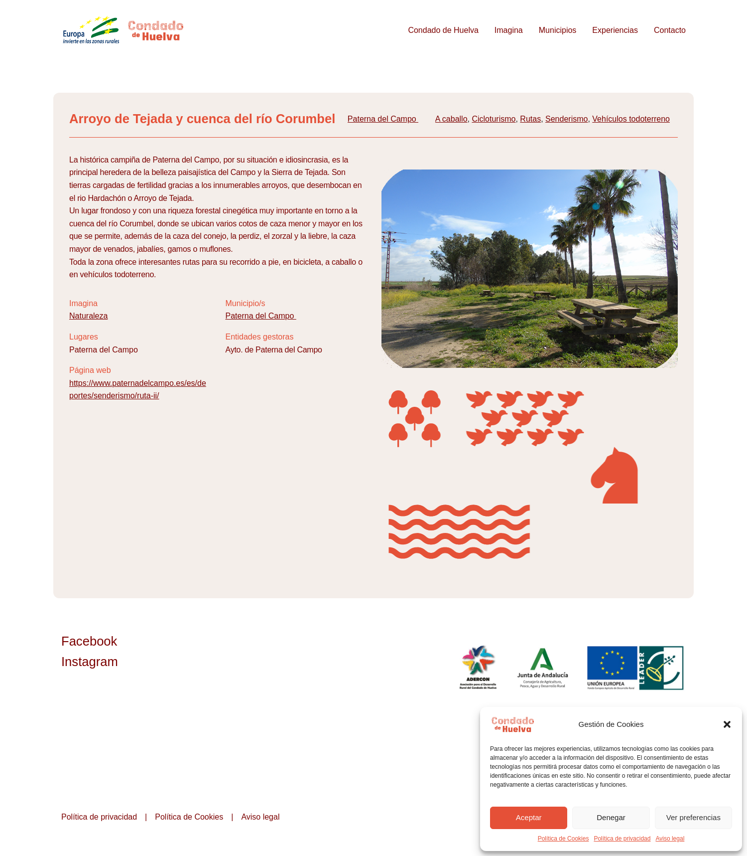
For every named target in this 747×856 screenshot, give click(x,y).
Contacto (670, 30)
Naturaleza (88, 316)
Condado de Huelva (443, 30)
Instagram (89, 662)
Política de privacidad (622, 838)
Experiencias (615, 30)
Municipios (558, 30)
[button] (727, 724)
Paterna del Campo (383, 119)
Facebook (89, 641)
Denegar (611, 817)
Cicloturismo (493, 119)
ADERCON (478, 667)
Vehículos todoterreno (631, 119)
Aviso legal (669, 838)
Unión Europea (636, 667)
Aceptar (529, 817)
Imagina (509, 30)
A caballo (451, 119)
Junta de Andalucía (543, 667)
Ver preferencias (693, 817)
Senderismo (566, 119)
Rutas (530, 119)
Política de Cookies (563, 838)
